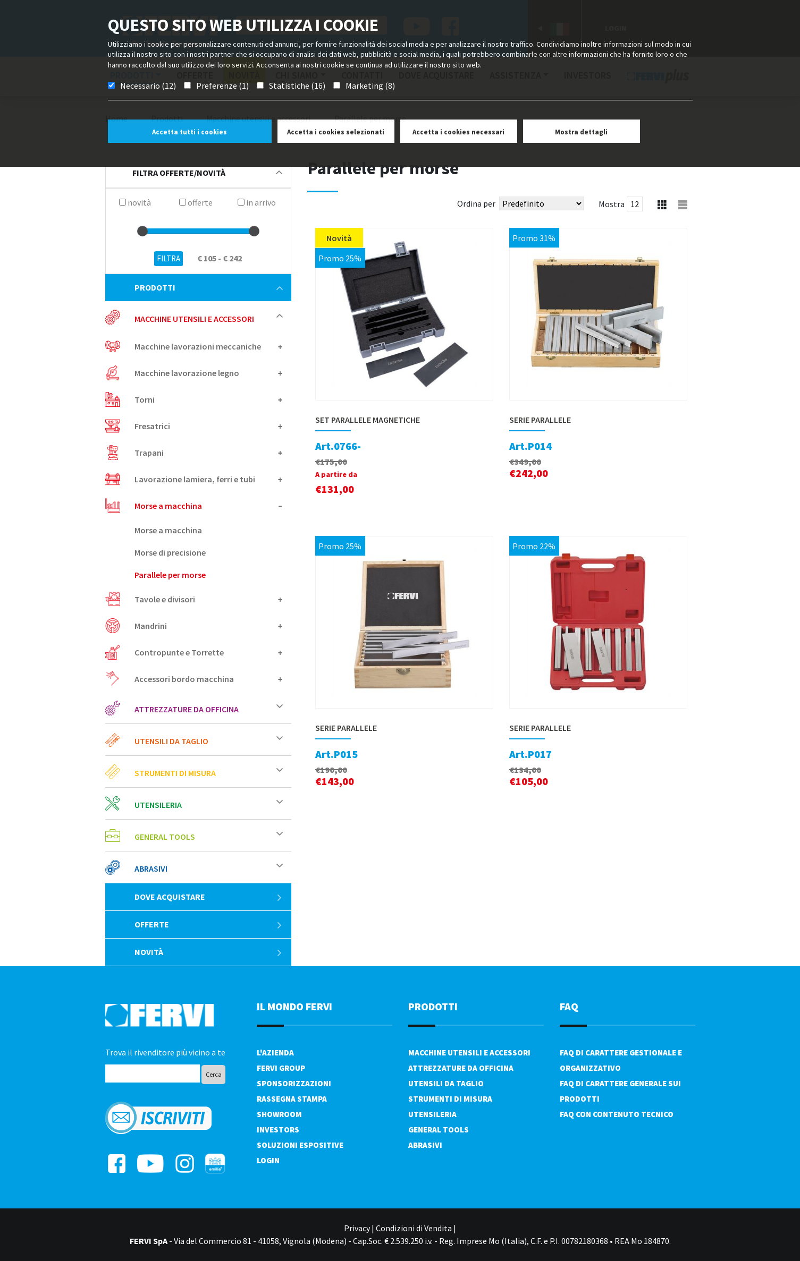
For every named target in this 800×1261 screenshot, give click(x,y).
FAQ (569, 1006)
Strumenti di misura (175, 773)
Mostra (612, 204)
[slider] (142, 231)
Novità (208, 952)
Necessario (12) (148, 85)
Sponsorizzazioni (294, 1083)
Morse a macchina (168, 505)
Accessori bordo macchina (184, 679)
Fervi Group (281, 1068)
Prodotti (208, 287)
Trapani (149, 452)
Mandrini (150, 625)
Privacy (357, 1228)
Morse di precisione (170, 552)
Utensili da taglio (171, 741)
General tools (164, 836)
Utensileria (158, 804)
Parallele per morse (170, 574)
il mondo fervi (294, 1006)
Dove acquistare (208, 896)
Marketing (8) (370, 85)
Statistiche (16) (297, 85)
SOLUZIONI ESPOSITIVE (300, 1145)
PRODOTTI (433, 1006)
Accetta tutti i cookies (189, 132)
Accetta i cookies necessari (458, 132)
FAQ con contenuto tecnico (616, 1114)
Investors (278, 1129)
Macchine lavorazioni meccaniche (197, 346)
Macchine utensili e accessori (194, 318)
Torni (144, 399)
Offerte (208, 924)
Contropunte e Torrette (179, 652)
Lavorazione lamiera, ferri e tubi (194, 479)
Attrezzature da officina (186, 709)
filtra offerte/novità (207, 172)
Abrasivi (150, 868)
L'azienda (275, 1052)
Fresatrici (152, 426)
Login (268, 1160)
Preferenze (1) (222, 85)
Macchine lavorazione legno (186, 373)
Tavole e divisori (164, 599)
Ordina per (476, 203)
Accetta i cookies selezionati (335, 132)
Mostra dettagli (581, 132)
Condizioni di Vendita (414, 1228)
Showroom (279, 1114)
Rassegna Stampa (292, 1099)
